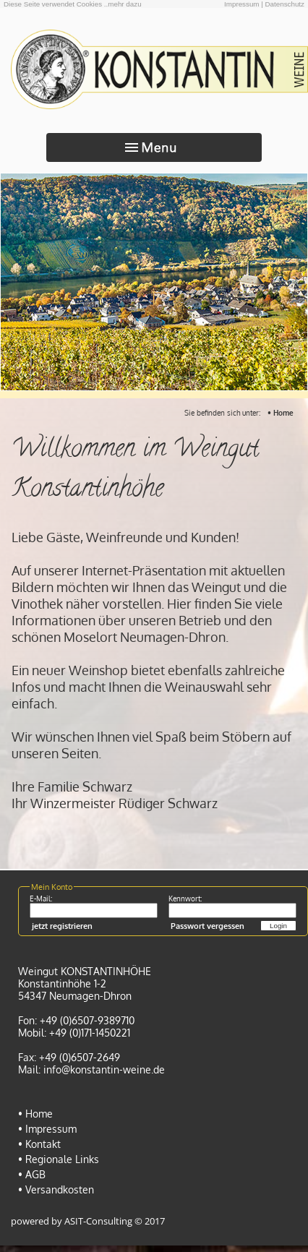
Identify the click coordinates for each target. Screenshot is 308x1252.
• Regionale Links (58, 1159)
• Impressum (47, 1129)
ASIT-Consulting (98, 1221)
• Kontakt (39, 1144)
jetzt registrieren (62, 925)
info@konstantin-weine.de (104, 1069)
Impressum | (243, 4)
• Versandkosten (56, 1189)
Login (278, 926)
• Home (281, 412)
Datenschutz (284, 4)
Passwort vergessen (207, 925)
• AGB (32, 1174)
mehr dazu (124, 4)
